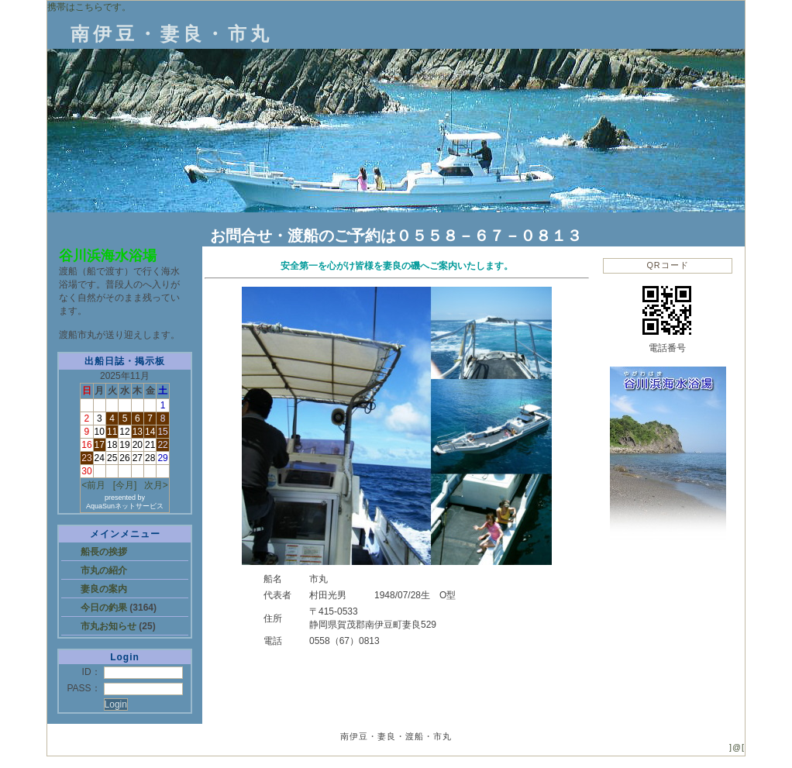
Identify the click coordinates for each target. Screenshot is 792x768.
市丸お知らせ (110, 626)
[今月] (125, 485)
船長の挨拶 (104, 551)
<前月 (93, 485)
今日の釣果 (105, 607)
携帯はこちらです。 (89, 7)
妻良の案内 (104, 589)
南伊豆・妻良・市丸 (172, 33)
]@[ (737, 747)
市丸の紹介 (104, 570)
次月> (156, 485)
